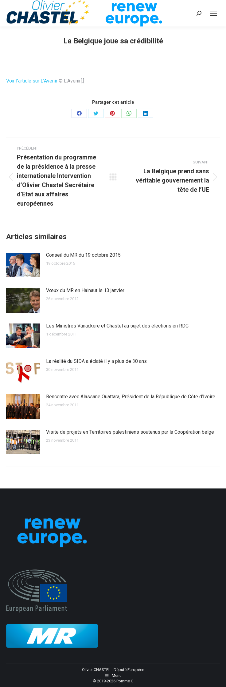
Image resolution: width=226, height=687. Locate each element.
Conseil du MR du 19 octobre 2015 (83, 255)
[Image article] (23, 265)
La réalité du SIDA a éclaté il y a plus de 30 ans (96, 361)
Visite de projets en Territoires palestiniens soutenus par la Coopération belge (130, 432)
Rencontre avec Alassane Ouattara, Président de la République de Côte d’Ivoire (130, 397)
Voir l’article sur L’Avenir (31, 81)
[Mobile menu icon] (214, 13)
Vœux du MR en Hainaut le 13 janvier (85, 290)
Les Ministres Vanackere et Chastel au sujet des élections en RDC (117, 326)
